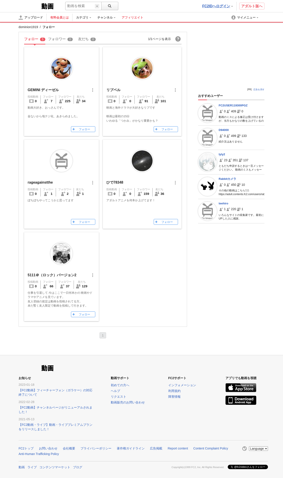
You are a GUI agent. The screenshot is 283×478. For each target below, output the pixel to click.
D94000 (224, 130)
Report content (178, 448)
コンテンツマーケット (54, 467)
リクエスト (118, 396)
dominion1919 (28, 27)
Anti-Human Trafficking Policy (39, 454)
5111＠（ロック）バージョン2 (52, 275)
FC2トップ (26, 448)
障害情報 (174, 396)
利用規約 (174, 391)
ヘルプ (115, 391)
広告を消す (258, 89)
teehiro (223, 203)
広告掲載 (156, 448)
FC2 (29, 5)
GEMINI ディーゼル (43, 90)
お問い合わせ (48, 448)
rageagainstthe (40, 182)
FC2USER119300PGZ (233, 105)
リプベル (113, 90)
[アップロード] (31, 17)
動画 (22, 467)
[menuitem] (86, 17)
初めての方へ (120, 385)
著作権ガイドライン (131, 448)
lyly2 (222, 154)
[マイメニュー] (245, 17)
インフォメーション (182, 385)
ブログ (77, 467)
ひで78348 (114, 182)
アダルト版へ (251, 6)
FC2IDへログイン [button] (217, 6)
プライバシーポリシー (95, 448)
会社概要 (69, 448)
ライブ (32, 467)
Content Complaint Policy (210, 448)
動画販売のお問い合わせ (128, 402)
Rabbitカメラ (227, 178)
